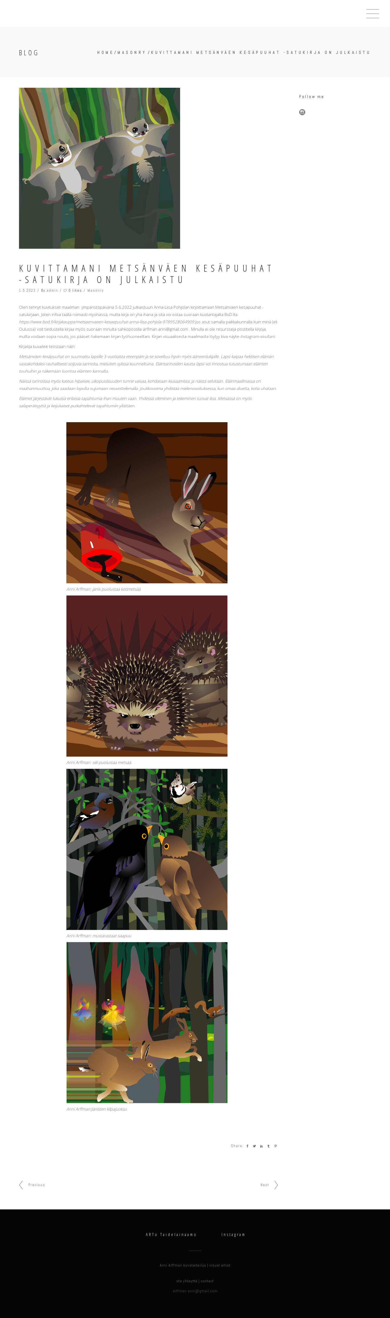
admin (52, 290)
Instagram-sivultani (257, 336)
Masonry (132, 52)
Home (105, 52)
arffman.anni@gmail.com (195, 1290)
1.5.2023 (27, 290)
